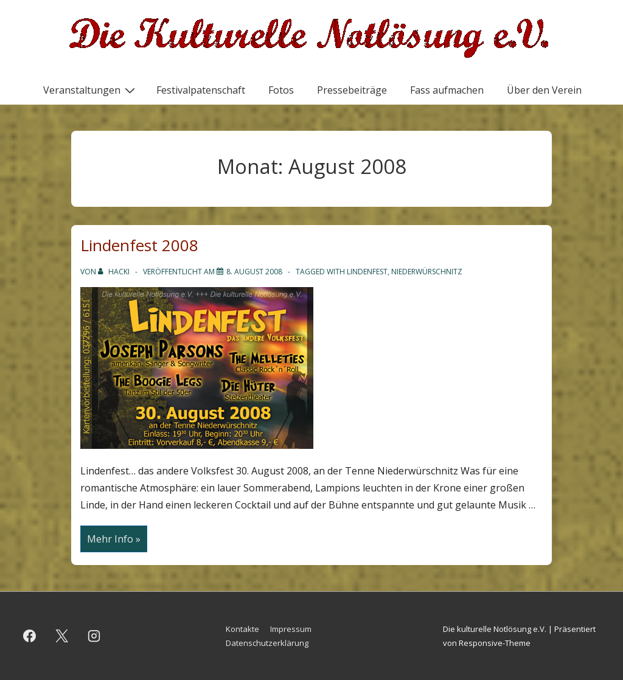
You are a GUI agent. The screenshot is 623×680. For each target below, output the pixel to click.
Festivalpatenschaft (200, 90)
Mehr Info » (113, 539)
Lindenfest (367, 271)
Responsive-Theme (495, 642)
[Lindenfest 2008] (254, 271)
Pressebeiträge (352, 90)
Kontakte (242, 628)
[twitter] (62, 636)
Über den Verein (544, 90)
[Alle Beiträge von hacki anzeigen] (114, 271)
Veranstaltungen (90, 89)
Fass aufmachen (447, 90)
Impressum (291, 628)
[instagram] (94, 636)
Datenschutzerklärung (267, 642)
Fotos (281, 90)
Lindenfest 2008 (139, 245)
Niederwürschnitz (426, 271)
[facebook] (29, 636)
